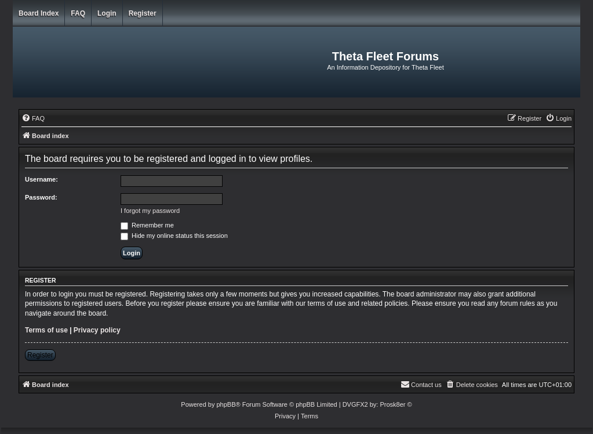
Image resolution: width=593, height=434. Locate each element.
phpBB (225, 404)
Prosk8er (392, 404)
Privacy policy (97, 330)
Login (107, 13)
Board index (39, 13)
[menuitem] (33, 118)
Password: (41, 197)
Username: (41, 179)
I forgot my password (150, 210)
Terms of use (46, 330)
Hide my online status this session (174, 235)
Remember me (147, 225)
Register (143, 13)
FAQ (78, 13)
